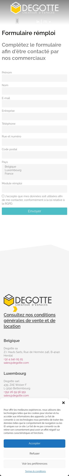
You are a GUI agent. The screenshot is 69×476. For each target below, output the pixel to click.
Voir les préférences (34, 463)
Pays (5, 162)
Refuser (35, 453)
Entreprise (8, 111)
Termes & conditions (35, 471)
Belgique (33, 166)
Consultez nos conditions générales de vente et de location (30, 320)
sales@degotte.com (16, 362)
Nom (5, 85)
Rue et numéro (11, 136)
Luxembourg (33, 170)
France (33, 173)
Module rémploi (12, 183)
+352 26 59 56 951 (15, 392)
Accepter (34, 443)
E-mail (6, 98)
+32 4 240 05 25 (13, 359)
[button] (63, 403)
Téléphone (8, 123)
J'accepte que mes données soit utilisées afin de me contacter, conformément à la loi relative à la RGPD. (33, 200)
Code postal (9, 149)
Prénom (7, 72)
